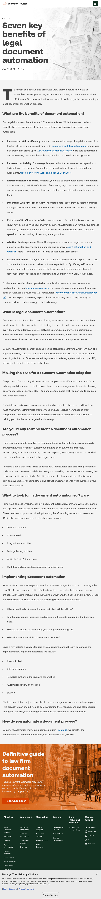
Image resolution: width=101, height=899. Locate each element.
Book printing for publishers (74, 828)
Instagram (90, 831)
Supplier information (24, 835)
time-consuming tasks (37, 288)
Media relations (42, 840)
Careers (7, 840)
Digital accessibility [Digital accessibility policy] (9, 845)
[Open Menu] (95, 3)
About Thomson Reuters (7, 830)
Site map (23, 847)
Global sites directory (24, 841)
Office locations (40, 845)
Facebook (90, 827)
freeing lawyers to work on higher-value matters (46, 172)
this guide (62, 729)
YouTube (90, 844)
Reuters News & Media (58, 828)
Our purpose (9, 858)
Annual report (9, 836)
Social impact (9, 866)
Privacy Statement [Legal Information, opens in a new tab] (26, 889)
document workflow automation (69, 146)
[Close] (97, 874)
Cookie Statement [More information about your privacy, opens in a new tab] (10, 889)
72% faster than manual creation (54, 150)
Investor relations (7, 852)
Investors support (40, 835)
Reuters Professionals (58, 839)
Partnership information (24, 828)
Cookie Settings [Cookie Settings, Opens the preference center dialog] (50, 895)
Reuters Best (58, 834)
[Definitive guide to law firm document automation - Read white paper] (15, 801)
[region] (50, 884)
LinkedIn (89, 835)
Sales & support (39, 828)
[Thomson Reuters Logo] (16, 3)
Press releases (10, 861)
